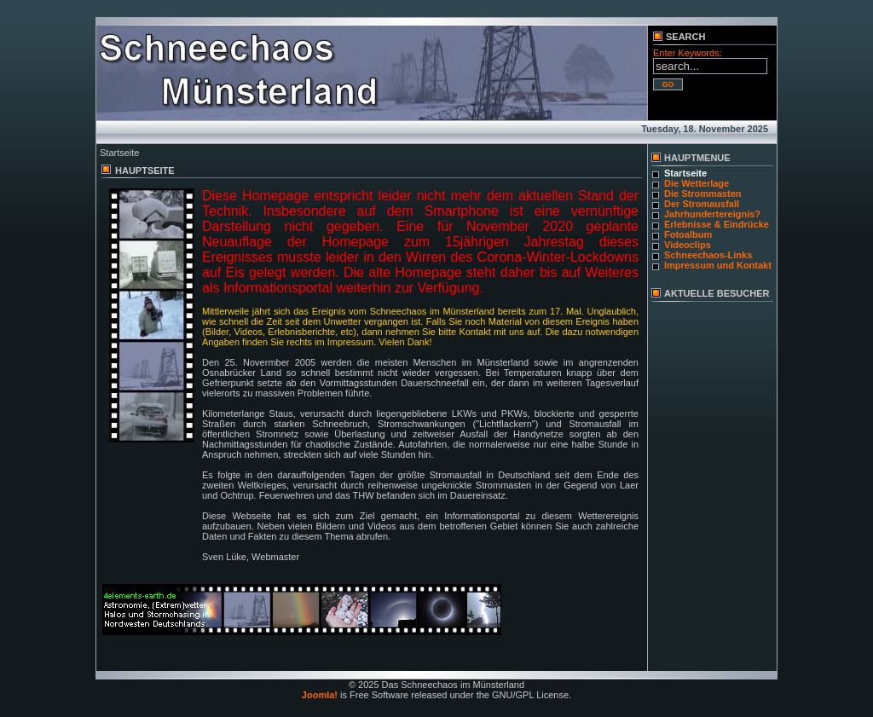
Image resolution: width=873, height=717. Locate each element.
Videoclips (687, 245)
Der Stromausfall (701, 204)
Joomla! (320, 695)
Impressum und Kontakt (718, 265)
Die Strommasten (702, 193)
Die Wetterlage (696, 183)
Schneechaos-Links (708, 255)
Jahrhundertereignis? (712, 214)
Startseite (685, 173)
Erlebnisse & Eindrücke (716, 224)
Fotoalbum (688, 234)
